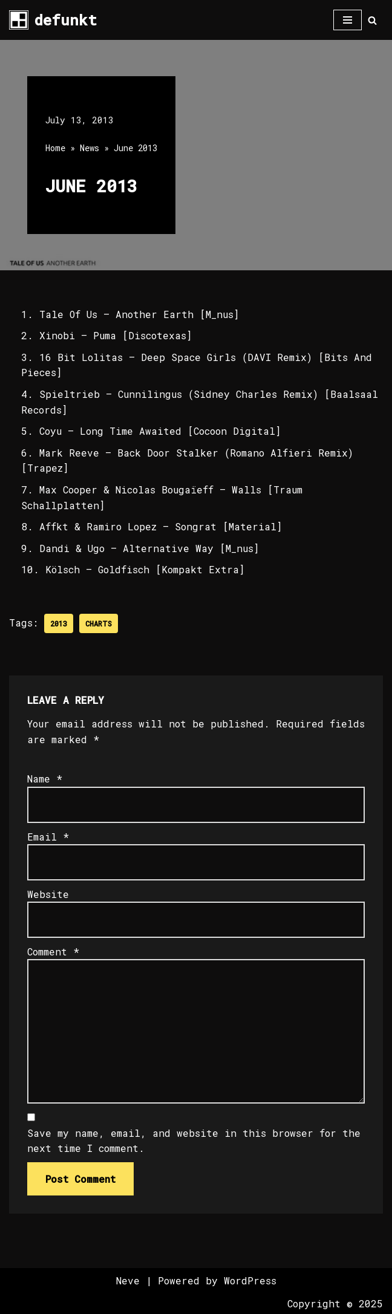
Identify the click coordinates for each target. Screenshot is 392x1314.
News (89, 148)
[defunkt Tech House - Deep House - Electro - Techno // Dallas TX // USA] (53, 19)
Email (48, 836)
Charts (98, 623)
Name (44, 779)
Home (55, 148)
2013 (58, 623)
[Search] (372, 20)
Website (48, 894)
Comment (53, 951)
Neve (128, 1281)
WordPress (250, 1281)
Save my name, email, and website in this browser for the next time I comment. (194, 1141)
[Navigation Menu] (347, 20)
